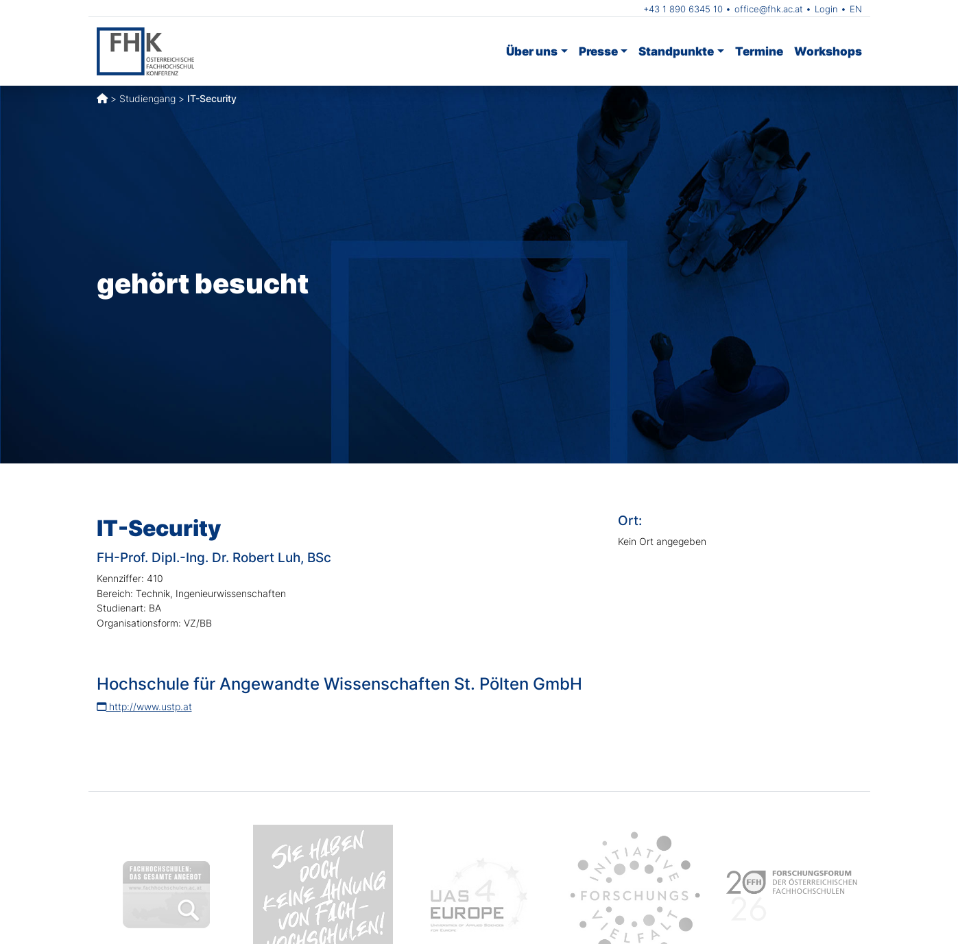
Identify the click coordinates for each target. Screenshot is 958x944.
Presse (598, 51)
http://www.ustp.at (144, 706)
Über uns (532, 51)
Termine (759, 51)
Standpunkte (676, 51)
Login (826, 8)
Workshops (828, 51)
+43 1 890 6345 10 (683, 8)
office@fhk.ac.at (768, 8)
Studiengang (147, 98)
